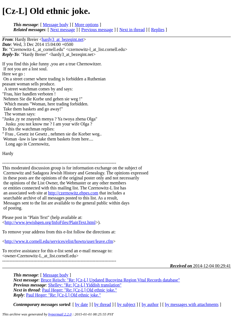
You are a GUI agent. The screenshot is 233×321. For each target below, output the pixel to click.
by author (150, 304)
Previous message (97, 29)
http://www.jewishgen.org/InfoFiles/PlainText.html (50, 222)
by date (81, 304)
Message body (55, 24)
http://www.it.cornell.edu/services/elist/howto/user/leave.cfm (59, 241)
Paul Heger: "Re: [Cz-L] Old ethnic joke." (79, 290)
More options (87, 24)
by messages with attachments (192, 304)
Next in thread (132, 29)
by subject (126, 304)
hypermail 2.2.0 (60, 314)
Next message (62, 29)
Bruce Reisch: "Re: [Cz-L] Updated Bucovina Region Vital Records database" (110, 280)
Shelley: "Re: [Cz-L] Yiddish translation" (84, 285)
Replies (157, 29)
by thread (102, 304)
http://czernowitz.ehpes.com (73, 193)
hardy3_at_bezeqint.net (63, 39)
